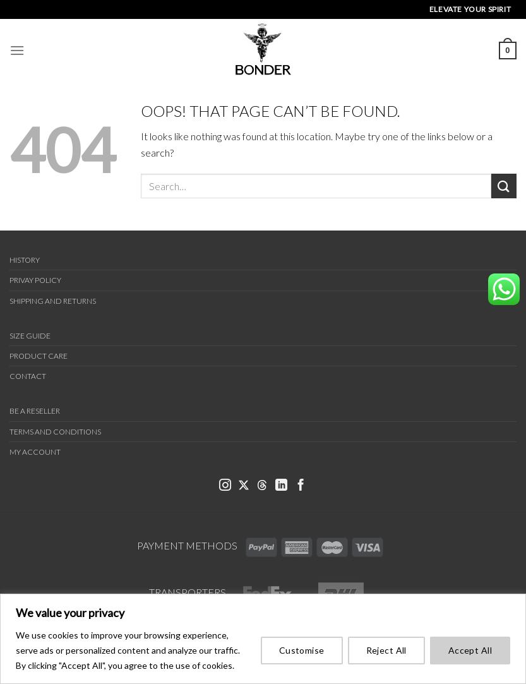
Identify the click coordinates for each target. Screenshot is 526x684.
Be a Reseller (34, 411)
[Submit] (504, 186)
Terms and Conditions (55, 431)
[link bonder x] (244, 486)
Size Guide (30, 335)
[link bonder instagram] (225, 486)
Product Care (38, 356)
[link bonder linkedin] (281, 486)
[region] (263, 639)
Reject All (386, 650)
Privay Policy (35, 280)
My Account (35, 452)
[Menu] (17, 50)
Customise (302, 650)
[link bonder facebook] (301, 486)
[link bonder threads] (262, 486)
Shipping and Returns (52, 301)
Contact (27, 376)
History (24, 260)
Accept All (470, 650)
